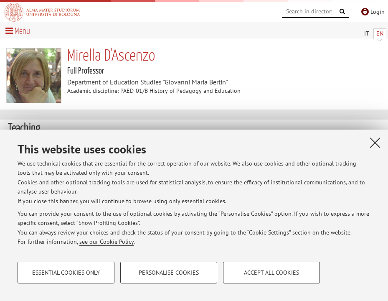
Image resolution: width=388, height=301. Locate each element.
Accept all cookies (271, 272)
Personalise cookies (169, 272)
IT (366, 33)
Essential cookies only (66, 272)
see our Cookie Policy (106, 241)
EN (379, 33)
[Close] (375, 142)
